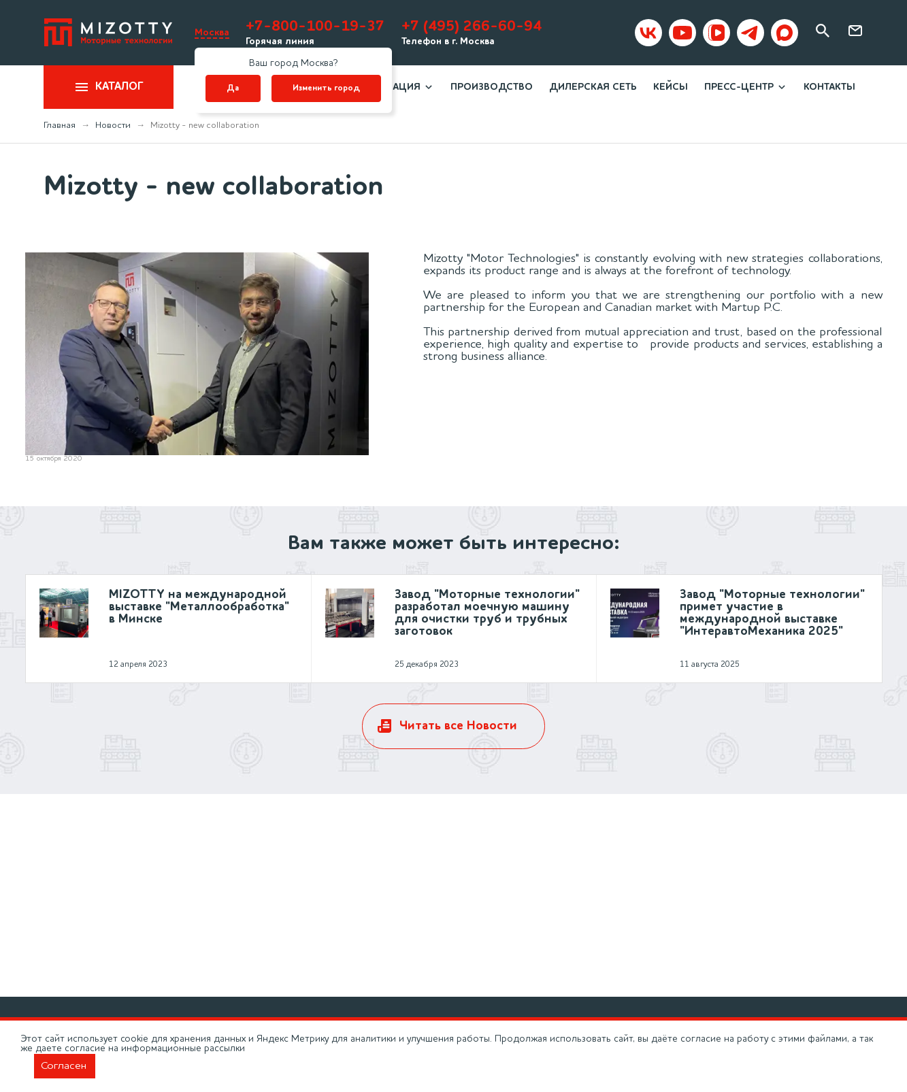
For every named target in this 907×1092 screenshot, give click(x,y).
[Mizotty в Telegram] (750, 32)
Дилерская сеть (593, 87)
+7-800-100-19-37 (315, 26)
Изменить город (326, 88)
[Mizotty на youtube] (682, 32)
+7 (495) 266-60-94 (471, 26)
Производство (491, 87)
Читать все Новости (458, 726)
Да (233, 88)
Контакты (829, 87)
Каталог (108, 87)
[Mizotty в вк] (648, 32)
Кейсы (670, 87)
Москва (212, 32)
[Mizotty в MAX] (784, 32)
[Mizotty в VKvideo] (716, 32)
